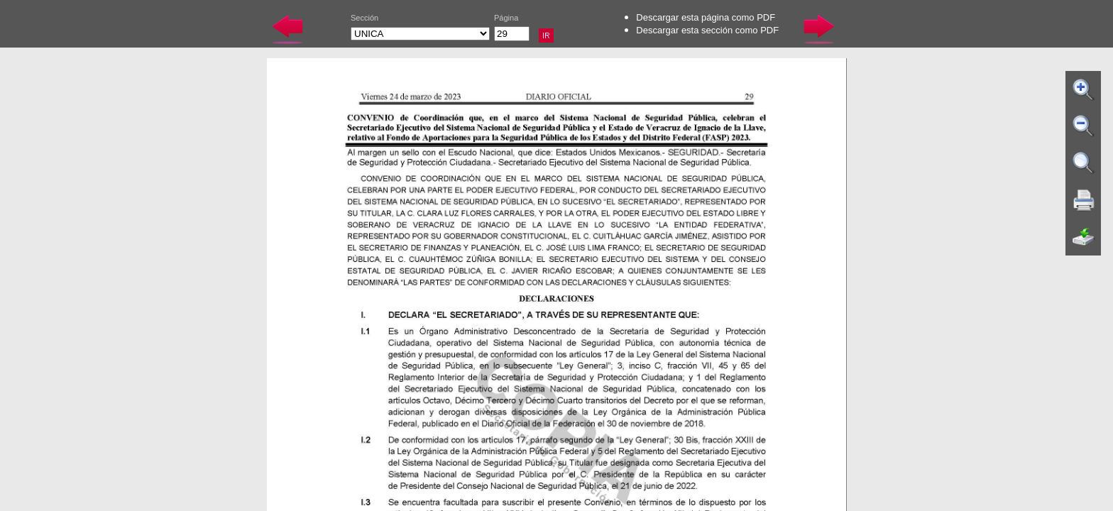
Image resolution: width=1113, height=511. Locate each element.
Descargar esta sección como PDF (707, 30)
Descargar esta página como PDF (705, 17)
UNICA (420, 33)
